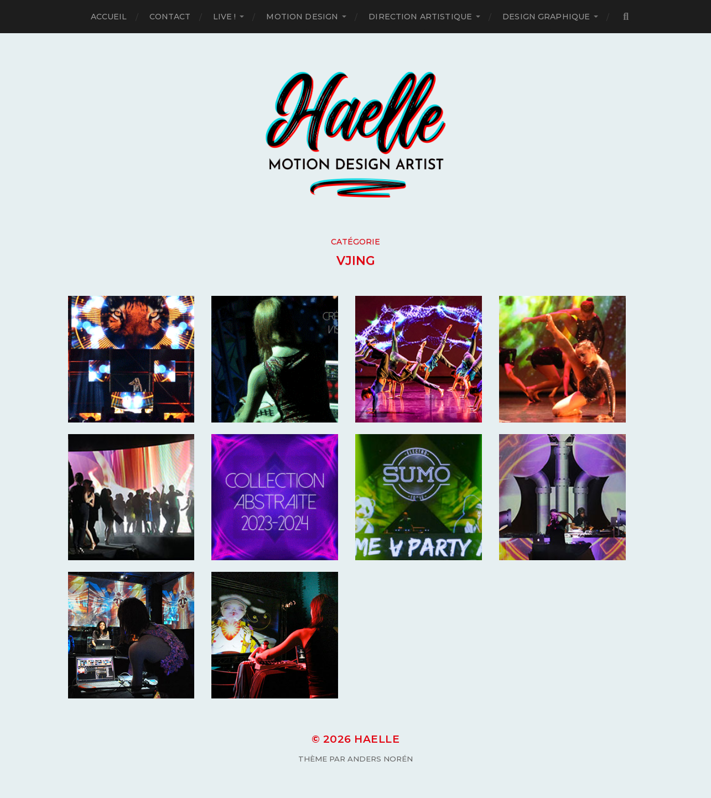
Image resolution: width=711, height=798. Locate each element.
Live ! (224, 17)
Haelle (376, 739)
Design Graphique (546, 17)
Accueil (109, 17)
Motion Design (302, 17)
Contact (170, 17)
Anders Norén (380, 758)
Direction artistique (420, 17)
